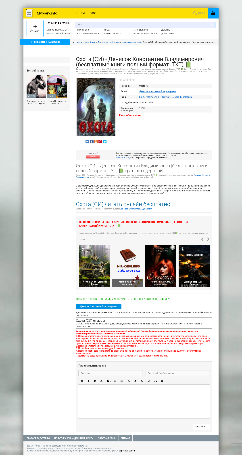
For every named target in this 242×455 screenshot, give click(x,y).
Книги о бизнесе (112, 33)
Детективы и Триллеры (87, 33)
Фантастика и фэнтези (58, 33)
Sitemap (125, 438)
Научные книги (140, 30)
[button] (82, 381)
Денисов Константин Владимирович (157, 91)
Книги (80, 13)
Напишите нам (122, 157)
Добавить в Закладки (45, 42)
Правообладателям (38, 438)
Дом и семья (167, 33)
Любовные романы (57, 30)
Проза (107, 30)
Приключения (83, 30)
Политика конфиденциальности (73, 438)
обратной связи (127, 450)
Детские (165, 30)
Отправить (201, 426)
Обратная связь (107, 438)
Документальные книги (145, 33)
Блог (93, 13)
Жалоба (93, 157)
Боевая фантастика (182, 97)
